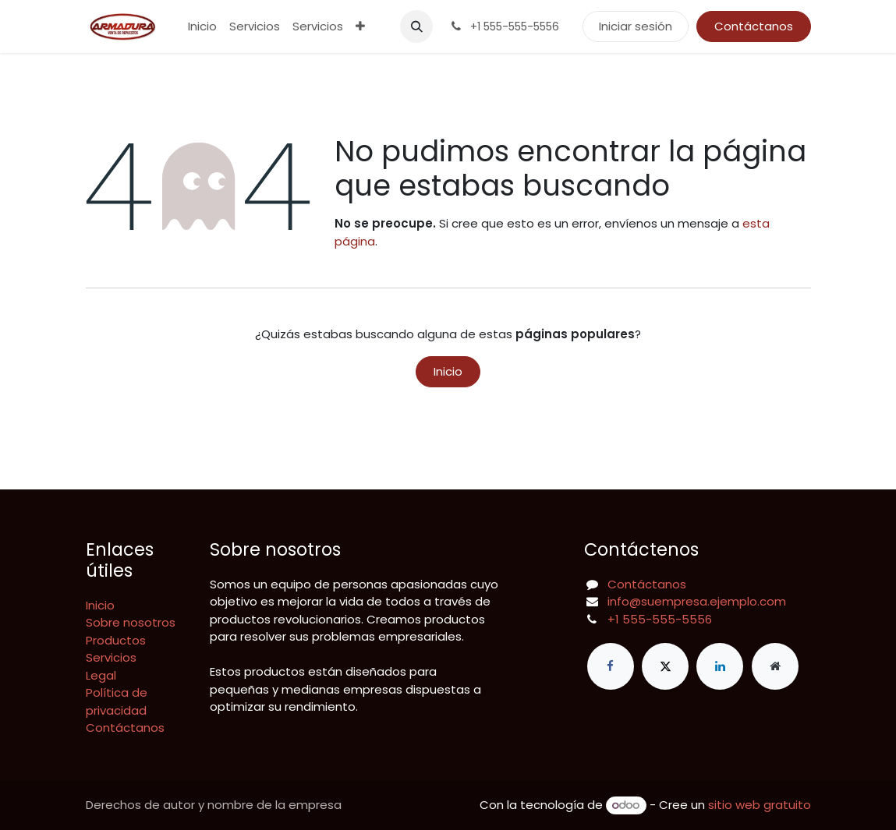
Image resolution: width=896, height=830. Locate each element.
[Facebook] (610, 666)
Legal (101, 675)
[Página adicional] (775, 666)
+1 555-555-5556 (659, 619)
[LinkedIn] (719, 666)
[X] (665, 666)
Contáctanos (753, 26)
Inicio (448, 371)
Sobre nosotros (130, 622)
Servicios (111, 657)
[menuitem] (202, 27)
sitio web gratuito (759, 804)
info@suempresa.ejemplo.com (696, 601)
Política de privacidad (116, 701)
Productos (116, 640)
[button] (416, 26)
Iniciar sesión (635, 26)
